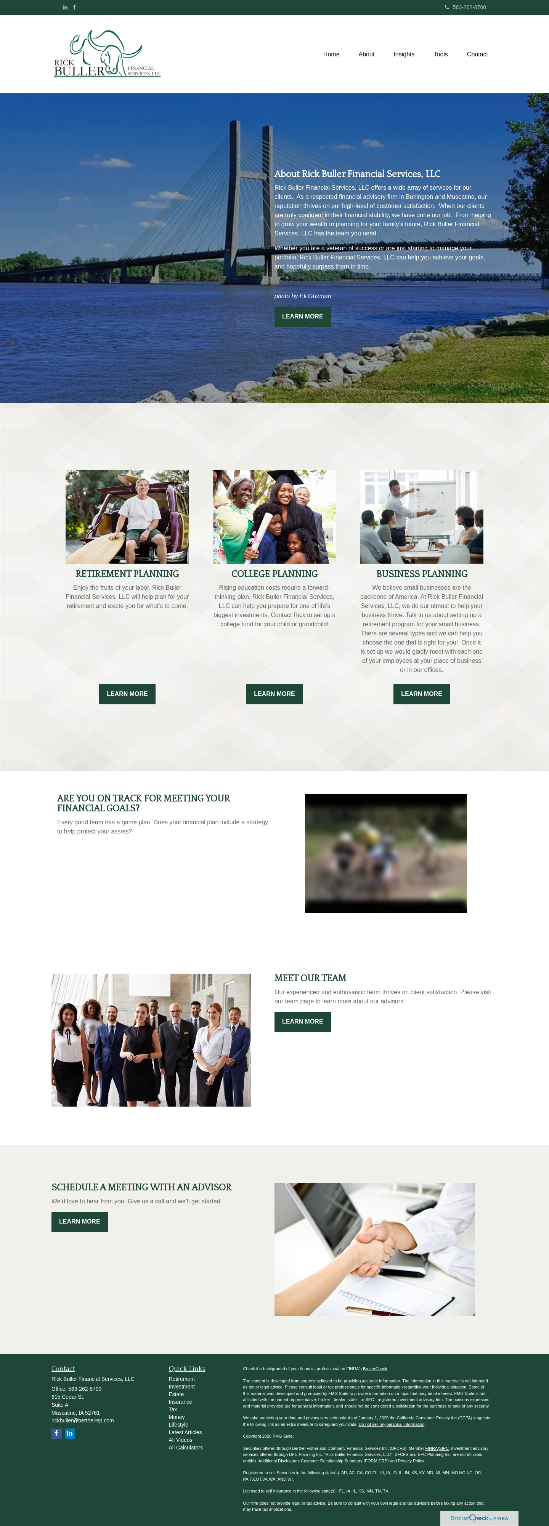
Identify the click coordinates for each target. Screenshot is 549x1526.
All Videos (181, 1440)
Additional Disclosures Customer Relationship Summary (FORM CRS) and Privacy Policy (341, 1461)
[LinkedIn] (65, 7)
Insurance (180, 1402)
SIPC (444, 1448)
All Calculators (186, 1447)
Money (177, 1417)
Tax (173, 1409)
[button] (366, 54)
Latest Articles (185, 1432)
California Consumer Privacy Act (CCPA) (434, 1418)
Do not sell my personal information (391, 1424)
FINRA (431, 1448)
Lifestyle (178, 1425)
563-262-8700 (465, 7)
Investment (182, 1387)
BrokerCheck (375, 1368)
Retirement (182, 1379)
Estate (176, 1394)
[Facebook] (74, 7)
